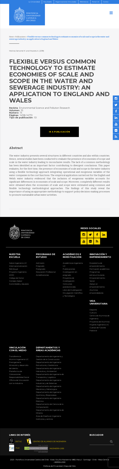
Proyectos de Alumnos (100, 321)
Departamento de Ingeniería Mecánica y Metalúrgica (48, 387)
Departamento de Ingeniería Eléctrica (48, 399)
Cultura (93, 312)
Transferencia (15, 356)
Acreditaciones (42, 275)
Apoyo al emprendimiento (97, 285)
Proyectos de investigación (69, 279)
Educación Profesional (46, 272)
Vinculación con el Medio (17, 349)
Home (11, 37)
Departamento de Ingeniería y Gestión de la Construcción (49, 357)
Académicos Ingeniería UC (73, 264)
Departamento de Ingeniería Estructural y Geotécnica (48, 363)
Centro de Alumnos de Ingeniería (99, 317)
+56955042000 (59, 462)
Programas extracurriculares (97, 273)
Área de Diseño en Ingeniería (48, 416)
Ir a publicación (59, 132)
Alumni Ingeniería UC (19, 359)
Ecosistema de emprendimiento (97, 264)
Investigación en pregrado (70, 273)
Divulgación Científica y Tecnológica (72, 294)
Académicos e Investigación (72, 255)
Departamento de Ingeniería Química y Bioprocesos (48, 393)
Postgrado (40, 269)
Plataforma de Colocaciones (15, 372)
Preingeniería (15, 362)
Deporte (93, 310)
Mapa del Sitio (70, 466)
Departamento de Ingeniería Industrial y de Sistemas (48, 381)
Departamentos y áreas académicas (48, 349)
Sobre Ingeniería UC (18, 263)
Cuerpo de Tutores (98, 327)
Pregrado (40, 266)
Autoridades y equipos (19, 284)
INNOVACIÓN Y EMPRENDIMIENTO (100, 255)
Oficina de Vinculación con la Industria (19, 381)
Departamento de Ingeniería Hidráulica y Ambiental (48, 369)
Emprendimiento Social (97, 279)
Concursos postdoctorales (69, 285)
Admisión (40, 263)
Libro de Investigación (72, 290)
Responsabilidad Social (19, 377)
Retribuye (13, 269)
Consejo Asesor (15, 281)
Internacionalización (18, 266)
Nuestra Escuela (14, 255)
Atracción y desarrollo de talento (18, 366)
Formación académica (99, 269)
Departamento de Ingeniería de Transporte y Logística (50, 375)
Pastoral (93, 330)
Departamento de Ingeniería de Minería (50, 411)
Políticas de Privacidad (52, 466)
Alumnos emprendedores (96, 291)
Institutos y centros (44, 419)
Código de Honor (16, 278)
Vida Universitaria (99, 302)
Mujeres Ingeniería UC (99, 324)
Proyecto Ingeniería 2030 (17, 273)
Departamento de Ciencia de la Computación (49, 405)
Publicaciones (20, 37)
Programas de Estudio (45, 255)
